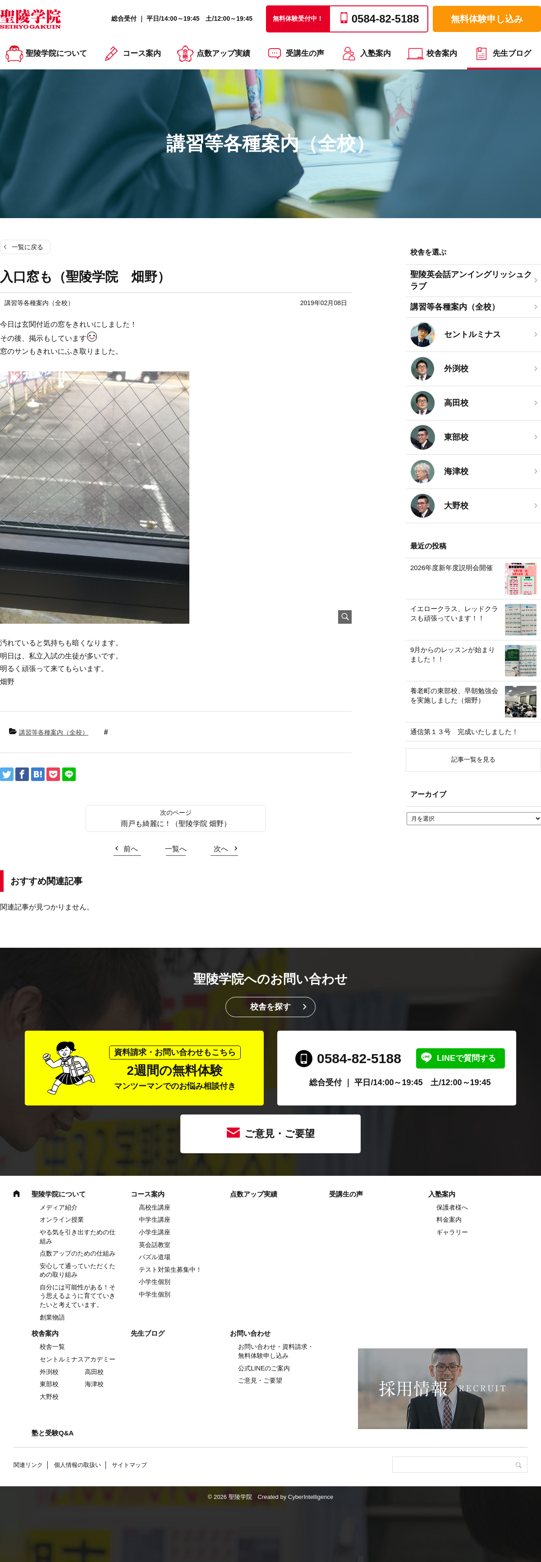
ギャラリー (452, 1232)
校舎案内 (441, 53)
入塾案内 (375, 53)
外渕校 (49, 1371)
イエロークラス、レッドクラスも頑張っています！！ (454, 613)
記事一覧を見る (473, 759)
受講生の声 (305, 53)
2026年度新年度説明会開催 (451, 567)
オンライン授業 (62, 1219)
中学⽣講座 (154, 1219)
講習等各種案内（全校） (53, 732)
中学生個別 (154, 1294)
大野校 (49, 1396)
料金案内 (449, 1219)
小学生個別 (154, 1281)
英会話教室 (154, 1244)
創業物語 (52, 1317)
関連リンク (28, 1465)
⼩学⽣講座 (154, 1232)
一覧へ (176, 849)
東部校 (49, 1384)
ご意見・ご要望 (279, 1133)
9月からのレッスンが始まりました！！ (452, 654)
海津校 (94, 1384)
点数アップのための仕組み (77, 1253)
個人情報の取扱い (77, 1465)
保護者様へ (452, 1207)
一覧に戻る (27, 247)
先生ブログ (512, 53)
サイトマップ (129, 1465)
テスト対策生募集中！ (170, 1269)
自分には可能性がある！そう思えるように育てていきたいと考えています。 (77, 1295)
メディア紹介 (59, 1207)
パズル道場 (154, 1257)
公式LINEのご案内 (264, 1368)
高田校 (94, 1371)
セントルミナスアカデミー (77, 1359)
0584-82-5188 (359, 1058)
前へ (131, 849)
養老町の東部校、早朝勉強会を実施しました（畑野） (454, 695)
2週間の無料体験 (175, 1068)
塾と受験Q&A (52, 1433)
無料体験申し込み (487, 19)
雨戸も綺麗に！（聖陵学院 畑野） (176, 823)
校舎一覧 (52, 1346)
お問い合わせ (250, 1333)
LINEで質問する (466, 1058)
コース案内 (142, 53)
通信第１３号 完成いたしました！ (464, 731)
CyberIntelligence (310, 1496)
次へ (221, 849)
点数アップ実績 (223, 53)
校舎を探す (270, 1006)
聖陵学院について (56, 53)
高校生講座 (154, 1207)
